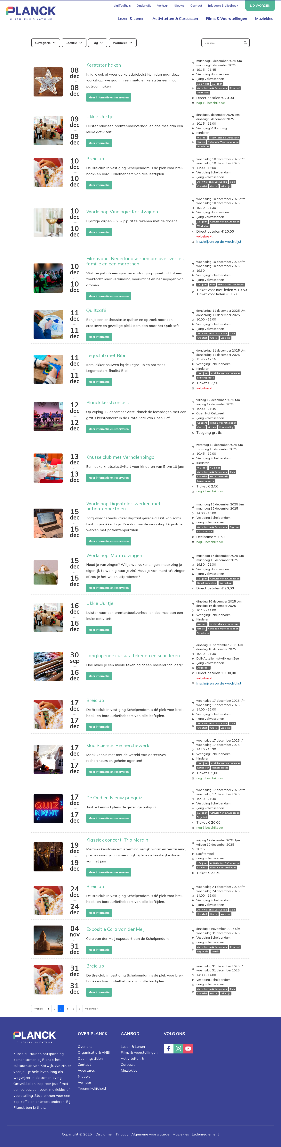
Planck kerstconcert (107, 402)
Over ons (85, 1046)
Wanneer (120, 43)
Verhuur (162, 5)
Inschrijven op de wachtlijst (218, 241)
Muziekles (264, 18)
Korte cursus (205, 531)
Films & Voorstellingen (226, 18)
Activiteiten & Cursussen (175, 18)
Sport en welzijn (206, 583)
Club (232, 181)
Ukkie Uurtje (99, 116)
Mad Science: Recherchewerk (117, 745)
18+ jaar (217, 83)
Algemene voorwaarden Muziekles (160, 1134)
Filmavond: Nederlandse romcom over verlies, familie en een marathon (135, 260)
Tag (95, 43)
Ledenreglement (205, 1134)
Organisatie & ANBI (94, 1052)
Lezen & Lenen (131, 18)
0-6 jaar (201, 137)
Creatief (235, 88)
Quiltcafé (96, 310)
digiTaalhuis (122, 5)
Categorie (43, 43)
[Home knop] (30, 13)
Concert (202, 422)
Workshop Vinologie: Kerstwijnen (122, 211)
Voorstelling (226, 427)
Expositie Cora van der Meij (115, 929)
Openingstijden (90, 1058)
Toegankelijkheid (92, 1088)
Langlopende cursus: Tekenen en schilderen (133, 655)
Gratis (201, 142)
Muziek (212, 427)
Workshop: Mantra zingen (114, 555)
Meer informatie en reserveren (109, 97)
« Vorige (38, 1008)
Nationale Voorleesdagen (223, 142)
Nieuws (179, 5)
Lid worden (260, 5)
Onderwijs (144, 5)
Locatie (71, 43)
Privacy (122, 1134)
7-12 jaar (202, 373)
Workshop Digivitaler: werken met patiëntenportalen (123, 506)
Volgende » (91, 1008)
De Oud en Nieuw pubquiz (114, 798)
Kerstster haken (103, 65)
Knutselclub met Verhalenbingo (120, 457)
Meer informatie (99, 143)
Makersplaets (205, 377)
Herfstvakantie (219, 476)
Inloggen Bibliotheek (223, 5)
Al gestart (203, 667)
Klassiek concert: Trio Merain (117, 840)
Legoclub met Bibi (105, 355)
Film (212, 284)
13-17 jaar (203, 83)
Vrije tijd (225, 186)
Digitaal (234, 527)
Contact (196, 5)
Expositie (202, 951)
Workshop (203, 92)
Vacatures (86, 1070)
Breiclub (95, 159)
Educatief (203, 767)
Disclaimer (104, 1134)
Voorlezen (203, 146)
